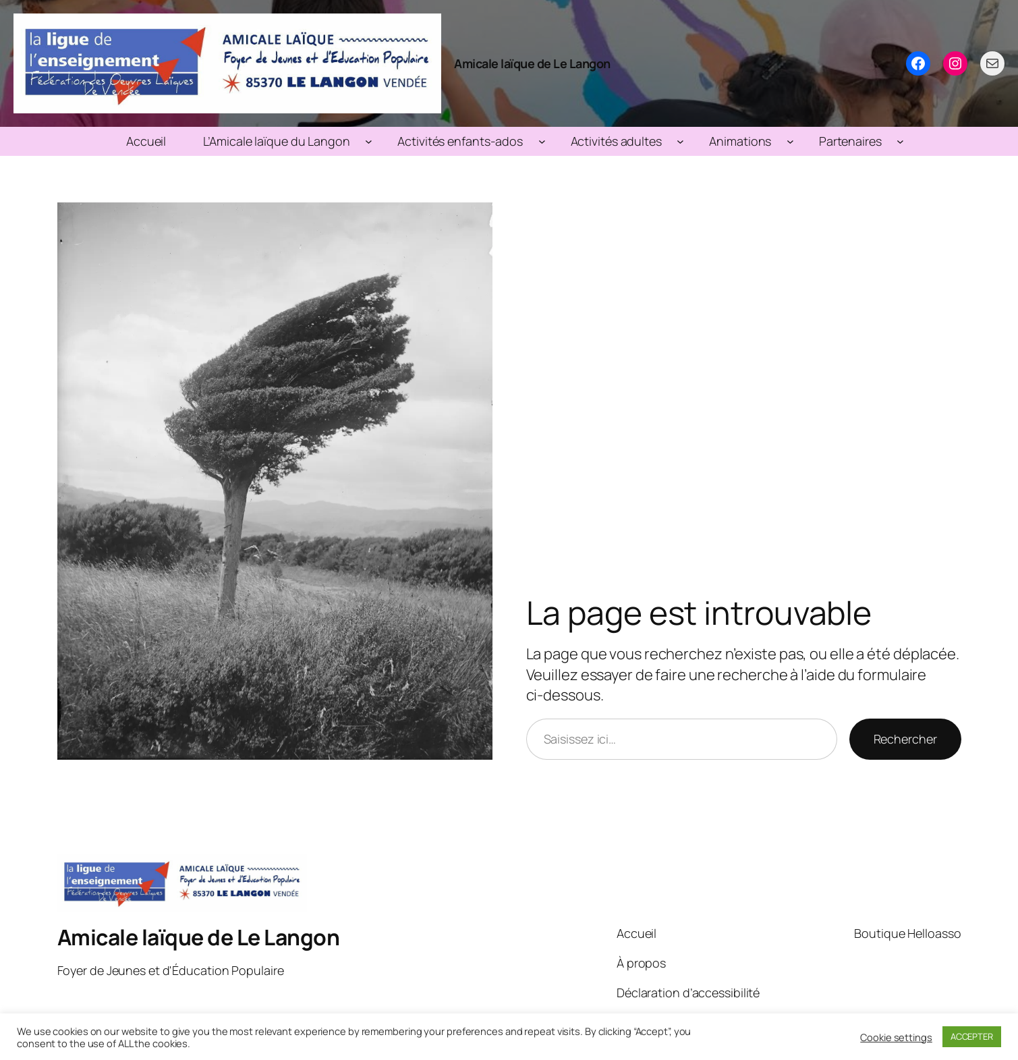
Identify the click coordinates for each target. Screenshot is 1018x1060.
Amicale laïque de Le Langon (532, 63)
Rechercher (905, 739)
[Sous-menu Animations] (790, 141)
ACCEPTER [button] (972, 1036)
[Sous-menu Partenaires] (900, 141)
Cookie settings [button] (896, 1037)
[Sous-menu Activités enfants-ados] (542, 141)
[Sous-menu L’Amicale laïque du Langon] (368, 141)
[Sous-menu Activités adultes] (680, 141)
